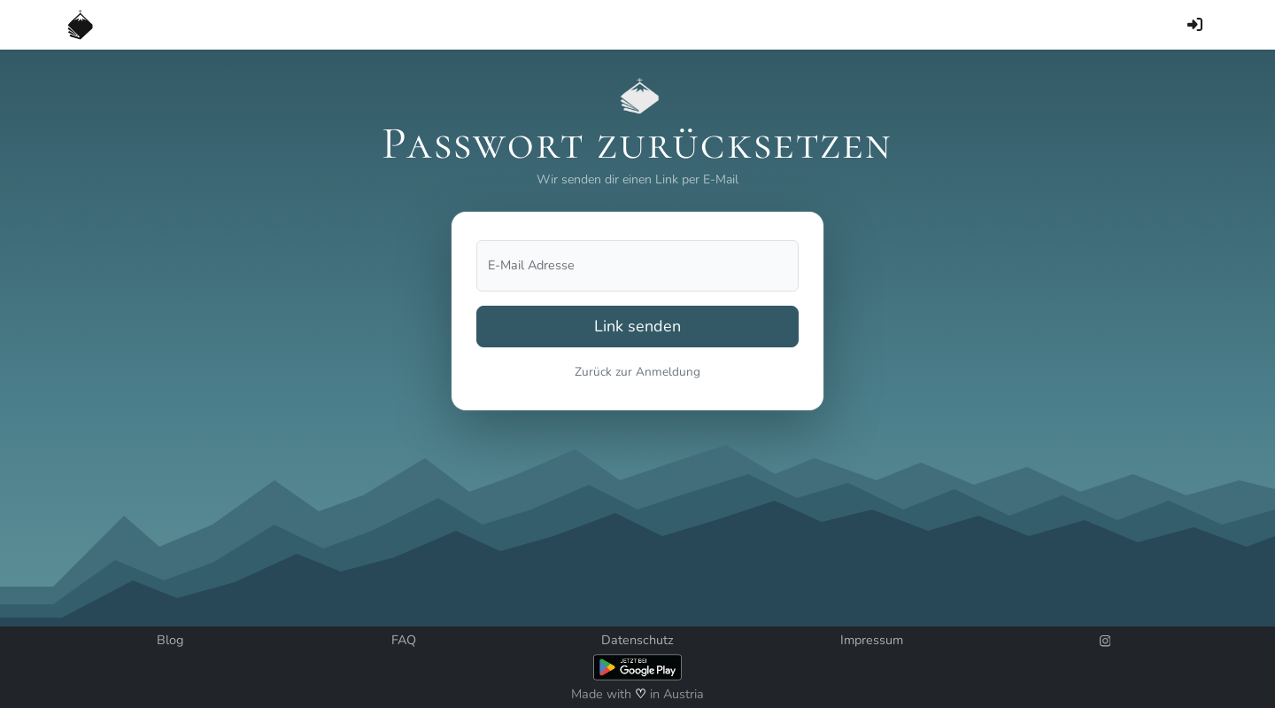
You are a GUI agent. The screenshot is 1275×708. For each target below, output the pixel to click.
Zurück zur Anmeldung (637, 371)
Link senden (637, 326)
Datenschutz (637, 640)
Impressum (871, 640)
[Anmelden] (1194, 25)
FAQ (403, 640)
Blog (170, 640)
